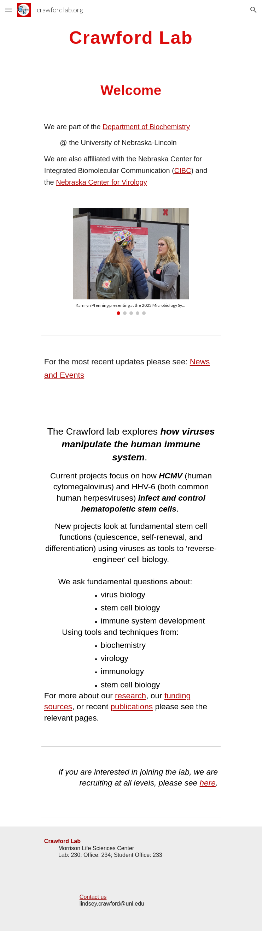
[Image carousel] (131, 261)
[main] (131, 37)
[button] (8, 9)
